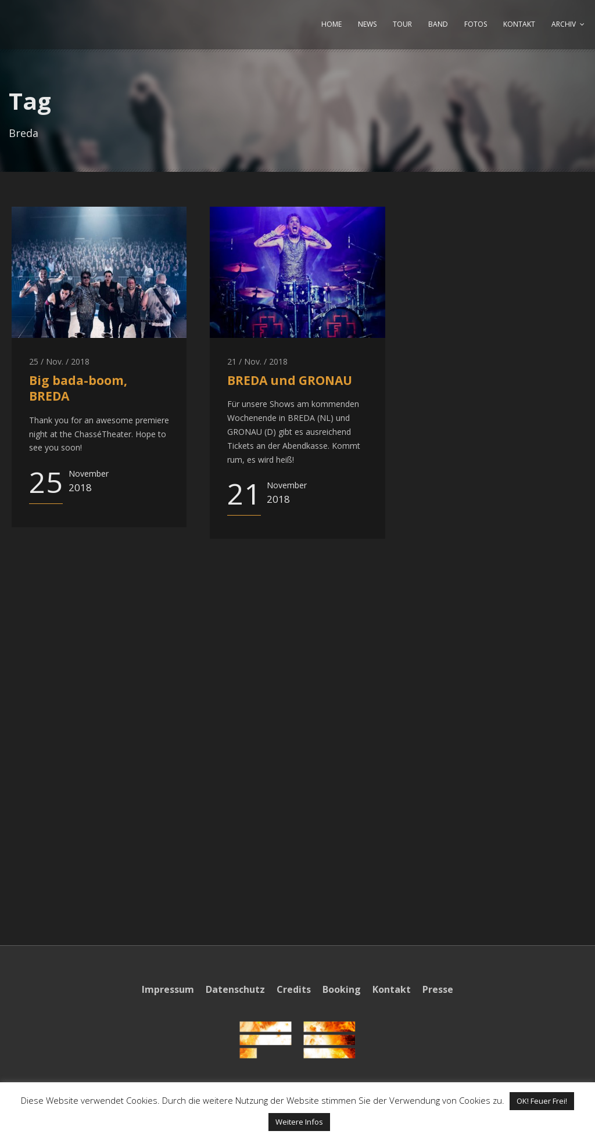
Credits (294, 989)
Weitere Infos (299, 1122)
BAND (438, 24)
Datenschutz (235, 989)
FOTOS (475, 24)
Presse (437, 989)
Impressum (168, 989)
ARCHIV (563, 24)
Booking (341, 989)
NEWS (367, 24)
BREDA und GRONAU (289, 380)
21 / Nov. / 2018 (257, 361)
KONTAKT (519, 24)
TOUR (402, 24)
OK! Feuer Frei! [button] (542, 1101)
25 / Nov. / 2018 (59, 361)
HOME (331, 24)
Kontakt (391, 989)
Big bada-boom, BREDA (78, 388)
